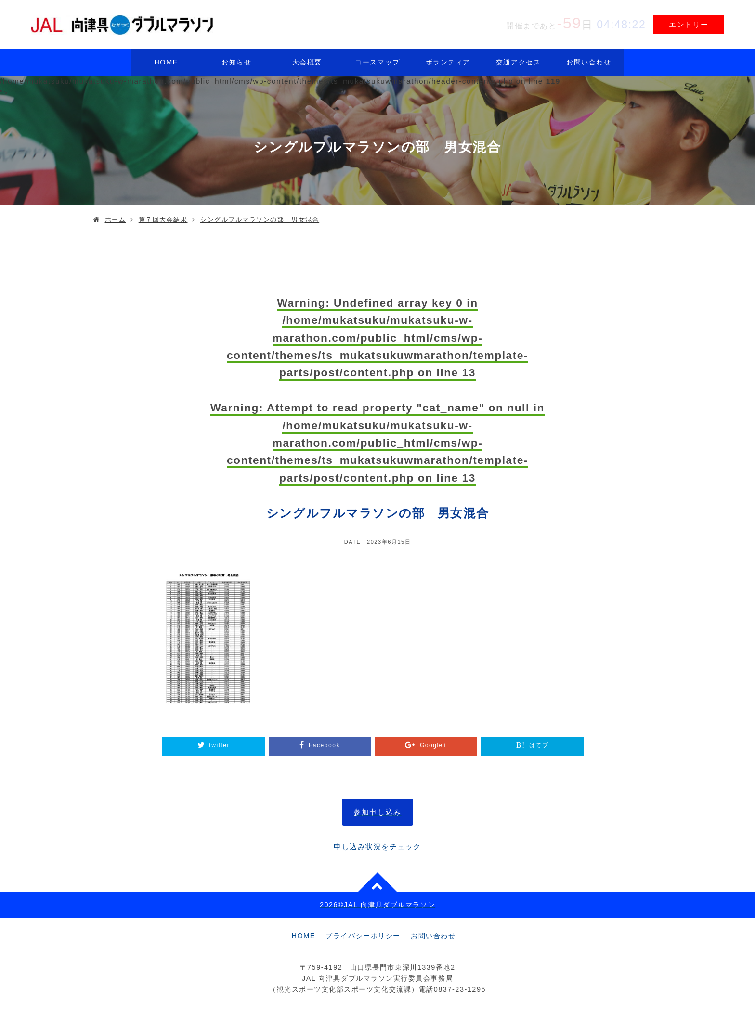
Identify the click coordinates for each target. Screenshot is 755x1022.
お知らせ (236, 62)
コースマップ (377, 62)
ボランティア (448, 62)
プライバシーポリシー (362, 936)
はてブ (539, 745)
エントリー (689, 24)
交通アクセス (518, 62)
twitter (219, 745)
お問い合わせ (588, 62)
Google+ (433, 745)
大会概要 (307, 62)
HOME (166, 62)
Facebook (324, 745)
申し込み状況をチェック (377, 847)
